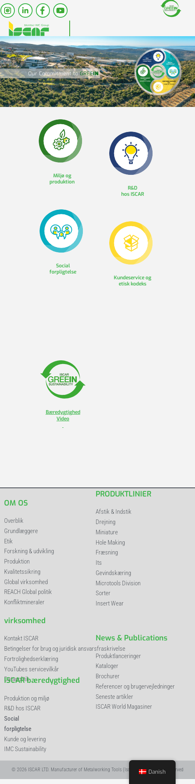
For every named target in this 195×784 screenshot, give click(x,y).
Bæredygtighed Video (63, 419)
